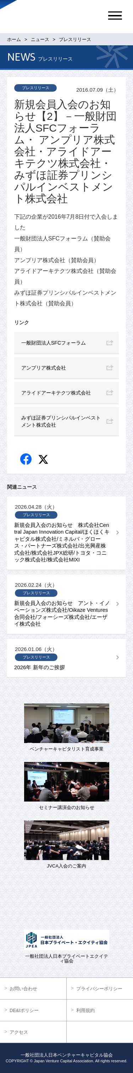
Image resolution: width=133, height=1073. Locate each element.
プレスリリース (35, 88)
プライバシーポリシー (99, 988)
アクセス (19, 1032)
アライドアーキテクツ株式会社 (56, 393)
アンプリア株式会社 (43, 368)
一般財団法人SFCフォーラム (53, 343)
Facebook (26, 459)
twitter (44, 460)
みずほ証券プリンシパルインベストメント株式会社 (61, 421)
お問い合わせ (23, 988)
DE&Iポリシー (24, 1010)
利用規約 (85, 1010)
